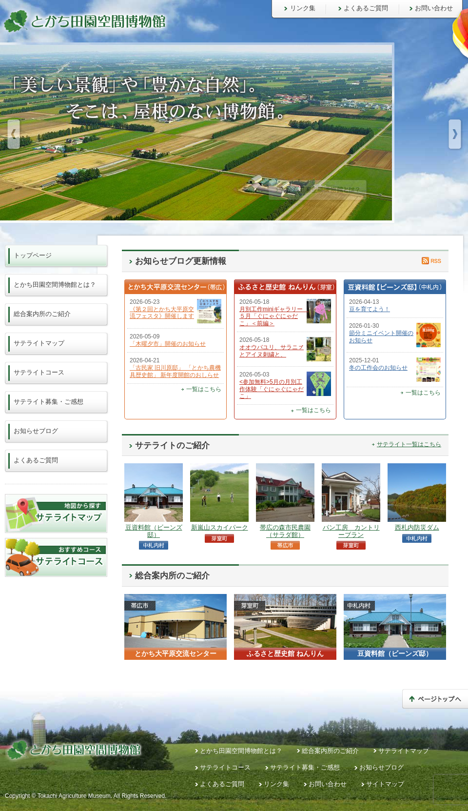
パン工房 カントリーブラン (351, 531)
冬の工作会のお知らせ (378, 367)
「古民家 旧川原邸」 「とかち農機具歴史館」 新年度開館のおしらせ (175, 371)
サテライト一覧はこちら (409, 444)
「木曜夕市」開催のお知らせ (168, 343)
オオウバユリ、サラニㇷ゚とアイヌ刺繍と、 (271, 350)
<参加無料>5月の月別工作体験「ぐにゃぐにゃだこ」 (271, 388)
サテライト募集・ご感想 (48, 401)
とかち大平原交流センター (175, 653)
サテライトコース (39, 372)
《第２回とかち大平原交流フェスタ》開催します (162, 312)
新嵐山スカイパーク (219, 527)
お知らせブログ (36, 431)
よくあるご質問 (366, 8)
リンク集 (302, 8)
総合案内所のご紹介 (42, 313)
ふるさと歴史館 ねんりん (285, 653)
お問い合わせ (434, 8)
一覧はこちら (203, 389)
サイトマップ (385, 784)
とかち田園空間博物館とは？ (55, 284)
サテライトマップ (39, 343)
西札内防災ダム (417, 527)
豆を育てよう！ (369, 309)
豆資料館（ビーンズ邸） (153, 531)
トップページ (33, 255)
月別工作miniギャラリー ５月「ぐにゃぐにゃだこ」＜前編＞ (274, 316)
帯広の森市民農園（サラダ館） (285, 531)
